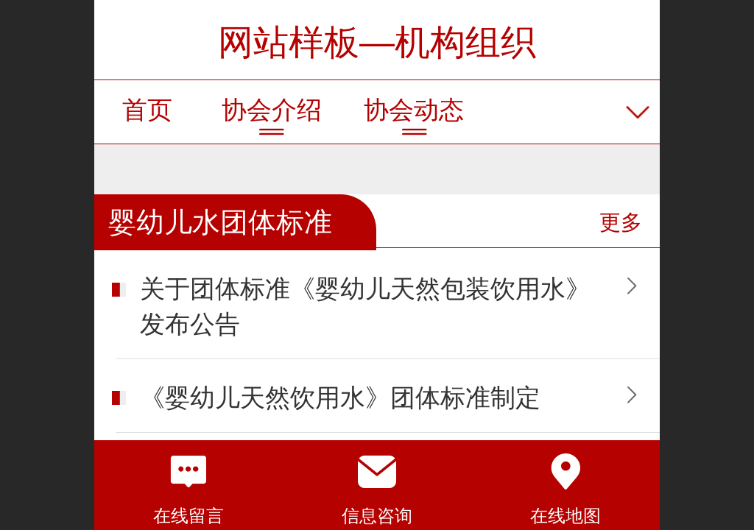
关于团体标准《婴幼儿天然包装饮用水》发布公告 (365, 306)
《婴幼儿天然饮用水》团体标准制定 (340, 397)
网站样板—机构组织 (377, 42)
